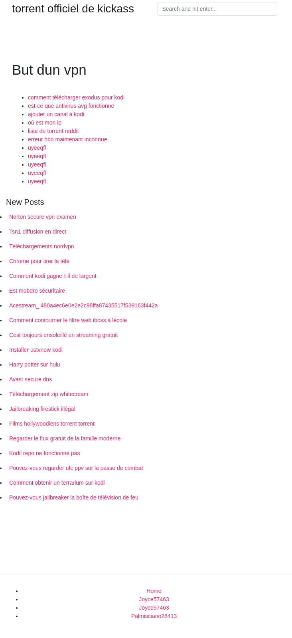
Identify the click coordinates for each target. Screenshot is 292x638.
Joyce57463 (154, 599)
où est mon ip (44, 122)
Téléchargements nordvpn (41, 246)
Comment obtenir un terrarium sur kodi (57, 482)
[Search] (217, 9)
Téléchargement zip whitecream (48, 394)
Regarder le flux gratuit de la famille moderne (64, 438)
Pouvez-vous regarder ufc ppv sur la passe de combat (76, 468)
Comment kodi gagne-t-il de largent (53, 276)
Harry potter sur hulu (34, 364)
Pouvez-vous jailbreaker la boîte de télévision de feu (73, 497)
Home (153, 591)
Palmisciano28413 (154, 616)
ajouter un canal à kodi (56, 114)
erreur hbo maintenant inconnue (67, 139)
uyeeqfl (37, 148)
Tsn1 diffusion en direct (37, 231)
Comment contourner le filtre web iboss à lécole (68, 320)
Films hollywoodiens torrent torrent (52, 423)
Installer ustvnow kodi (36, 350)
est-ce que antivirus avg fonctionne (71, 106)
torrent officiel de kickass (73, 9)
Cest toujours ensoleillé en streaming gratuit (63, 335)
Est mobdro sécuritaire (37, 290)
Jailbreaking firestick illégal (42, 409)
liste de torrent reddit (53, 131)
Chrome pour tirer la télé (39, 261)
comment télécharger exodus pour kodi (76, 97)
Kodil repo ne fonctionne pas (44, 453)
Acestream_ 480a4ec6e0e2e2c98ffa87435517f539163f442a (83, 305)
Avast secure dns (30, 379)
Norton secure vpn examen (42, 217)
